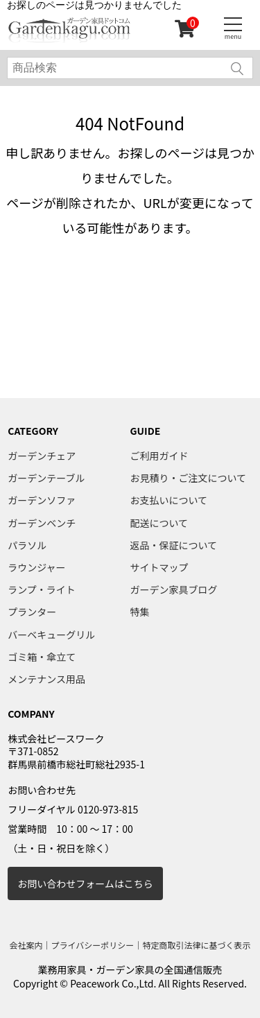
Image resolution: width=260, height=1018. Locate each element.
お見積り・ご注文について (188, 478)
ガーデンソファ (42, 500)
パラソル (27, 545)
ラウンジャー (36, 567)
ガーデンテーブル (46, 478)
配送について (159, 523)
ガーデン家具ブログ (174, 589)
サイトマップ (159, 567)
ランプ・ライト (42, 589)
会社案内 (26, 945)
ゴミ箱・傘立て (42, 657)
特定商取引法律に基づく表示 (196, 945)
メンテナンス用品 (46, 679)
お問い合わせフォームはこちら (85, 883)
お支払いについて (169, 500)
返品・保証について (174, 545)
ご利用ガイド (159, 456)
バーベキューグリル (51, 634)
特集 (140, 612)
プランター (32, 612)
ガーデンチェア (42, 456)
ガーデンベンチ (42, 523)
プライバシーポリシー (93, 945)
